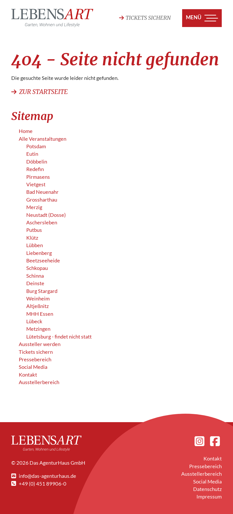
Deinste (35, 283)
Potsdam (36, 146)
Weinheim (38, 299)
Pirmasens (38, 177)
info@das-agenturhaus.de (43, 476)
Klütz (32, 238)
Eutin (32, 154)
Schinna (35, 276)
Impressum (209, 497)
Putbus (34, 230)
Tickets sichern (145, 18)
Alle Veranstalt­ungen (42, 139)
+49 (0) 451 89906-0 (38, 484)
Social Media (33, 367)
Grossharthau (41, 200)
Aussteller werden (39, 344)
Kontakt (28, 375)
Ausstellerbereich (39, 382)
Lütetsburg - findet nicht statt (59, 337)
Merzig (34, 207)
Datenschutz (207, 489)
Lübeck (34, 321)
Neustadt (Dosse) (46, 215)
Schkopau (37, 268)
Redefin (35, 169)
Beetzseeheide (43, 260)
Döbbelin (36, 162)
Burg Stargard (41, 291)
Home (26, 131)
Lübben (34, 245)
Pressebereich (35, 359)
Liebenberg (39, 253)
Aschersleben (41, 222)
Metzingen (38, 329)
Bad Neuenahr (42, 192)
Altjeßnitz (37, 306)
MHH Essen (39, 314)
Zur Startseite (39, 92)
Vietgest (35, 184)
